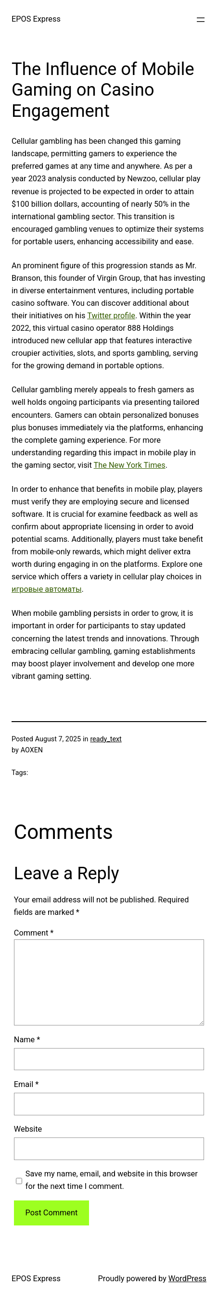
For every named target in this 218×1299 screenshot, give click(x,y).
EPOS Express (36, 19)
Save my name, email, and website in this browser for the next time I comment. (112, 1180)
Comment (34, 932)
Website (28, 1129)
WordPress (187, 1278)
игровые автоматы (47, 589)
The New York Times (130, 465)
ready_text (105, 739)
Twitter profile (111, 315)
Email (26, 1084)
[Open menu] (200, 19)
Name (27, 1039)
